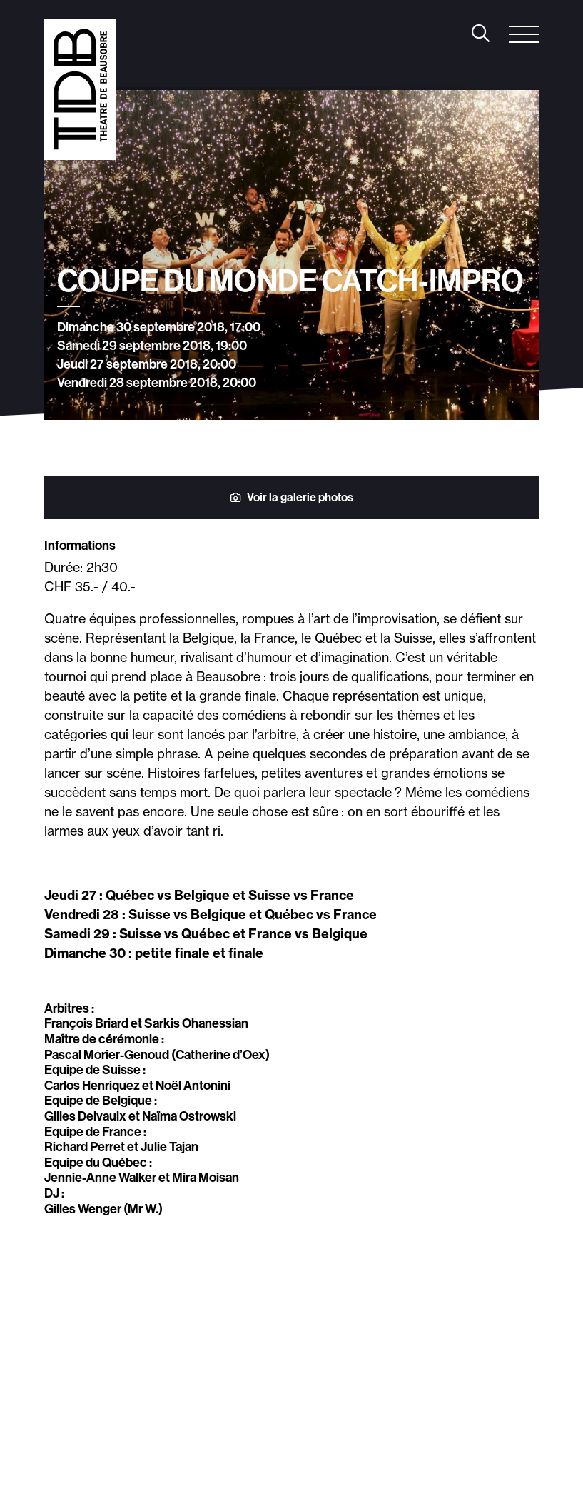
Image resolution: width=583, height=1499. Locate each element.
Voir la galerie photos (291, 497)
